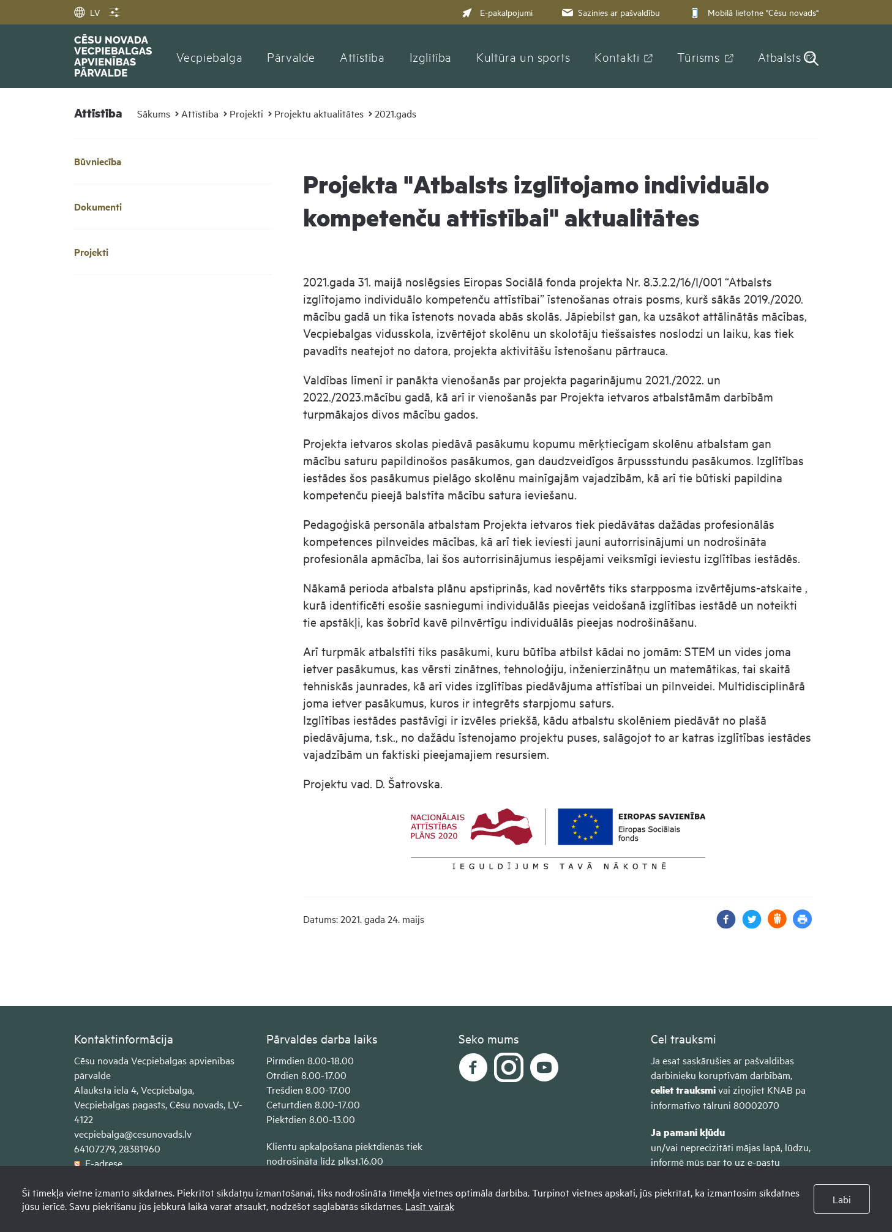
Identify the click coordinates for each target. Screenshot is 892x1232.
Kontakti (616, 56)
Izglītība (431, 56)
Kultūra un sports (523, 56)
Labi (842, 1199)
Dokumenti (98, 207)
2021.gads (395, 113)
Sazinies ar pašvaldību (610, 12)
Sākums (153, 113)
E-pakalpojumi (497, 12)
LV (87, 12)
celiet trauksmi (683, 1090)
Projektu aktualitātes (319, 113)
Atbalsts (779, 56)
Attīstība (362, 56)
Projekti (246, 113)
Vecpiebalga (209, 56)
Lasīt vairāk (429, 1205)
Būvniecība (97, 161)
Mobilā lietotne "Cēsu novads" (753, 12)
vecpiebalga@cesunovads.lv (133, 1133)
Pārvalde (291, 56)
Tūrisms (698, 56)
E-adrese (98, 1163)
